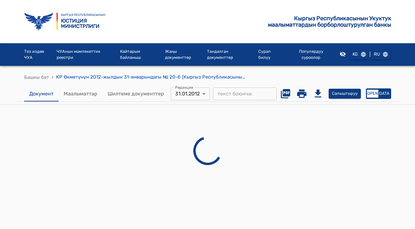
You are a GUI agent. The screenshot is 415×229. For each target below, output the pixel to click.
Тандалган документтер (220, 54)
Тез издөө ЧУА (34, 54)
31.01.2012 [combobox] (187, 94)
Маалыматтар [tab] (81, 93)
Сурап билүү (264, 54)
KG (359, 54)
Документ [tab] (41, 93)
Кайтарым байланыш (130, 54)
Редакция (184, 87)
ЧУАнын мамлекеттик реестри (78, 54)
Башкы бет (36, 77)
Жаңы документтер (178, 54)
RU (381, 54)
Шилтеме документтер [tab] (136, 93)
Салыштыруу (345, 94)
